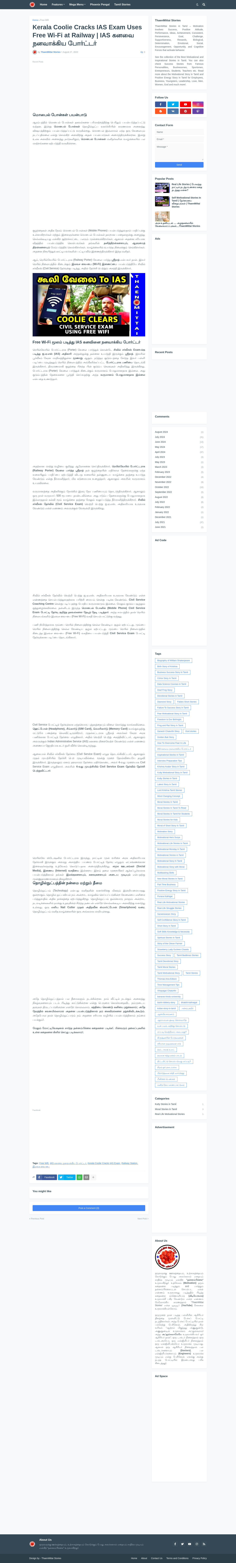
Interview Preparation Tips (169, 760)
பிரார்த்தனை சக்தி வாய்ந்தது (170, 1073)
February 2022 (179, 507)
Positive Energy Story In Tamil (171, 890)
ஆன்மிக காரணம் (165, 1014)
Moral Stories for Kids (167, 819)
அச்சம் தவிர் (187, 1008)
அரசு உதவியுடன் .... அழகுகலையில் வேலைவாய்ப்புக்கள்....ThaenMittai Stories (177, 224)
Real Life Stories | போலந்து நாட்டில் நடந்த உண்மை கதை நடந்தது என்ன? (187, 187)
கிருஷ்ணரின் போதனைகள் (170, 1038)
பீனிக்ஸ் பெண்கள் (166, 1079)
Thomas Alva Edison (167, 979)
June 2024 (179, 442)
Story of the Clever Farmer (169, 943)
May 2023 (179, 462)
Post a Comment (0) (89, 1208)
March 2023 (179, 467)
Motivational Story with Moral (171, 867)
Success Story (164, 955)
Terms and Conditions (177, 1558)
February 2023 (179, 472)
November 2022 (179, 482)
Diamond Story (164, 702)
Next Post (142, 1219)
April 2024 (179, 452)
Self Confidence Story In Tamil (171, 920)
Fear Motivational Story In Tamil (172, 713)
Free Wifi (44, 20)
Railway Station (129, 1163)
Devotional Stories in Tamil (169, 696)
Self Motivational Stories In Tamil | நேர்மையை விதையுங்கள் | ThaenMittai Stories (186, 202)
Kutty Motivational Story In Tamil (172, 772)
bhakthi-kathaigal (189, 1002)
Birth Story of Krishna (167, 666)
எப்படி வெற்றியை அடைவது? (172, 1032)
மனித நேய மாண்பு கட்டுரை (171, 1085)
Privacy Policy (199, 1558)
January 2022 (179, 512)
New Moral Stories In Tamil (170, 878)
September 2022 (179, 492)
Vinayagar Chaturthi (166, 990)
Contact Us (156, 1558)
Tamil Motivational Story (168, 973)
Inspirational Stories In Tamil (170, 755)
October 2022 (179, 487)
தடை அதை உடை (166, 1049)
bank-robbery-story (166, 1002)
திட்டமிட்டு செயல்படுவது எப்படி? (174, 1061)
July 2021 (179, 522)
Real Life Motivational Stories (171, 902)
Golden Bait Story (165, 737)
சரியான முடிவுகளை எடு (169, 1043)
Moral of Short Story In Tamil (170, 825)
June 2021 (179, 527)
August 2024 (179, 432)
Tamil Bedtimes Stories (187, 955)
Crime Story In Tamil (167, 678)
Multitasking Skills (165, 872)
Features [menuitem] (57, 4)
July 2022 (179, 502)
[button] (197, 5)
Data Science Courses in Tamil (171, 684)
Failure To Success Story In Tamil (173, 707)
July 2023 (179, 457)
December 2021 (179, 517)
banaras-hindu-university (169, 996)
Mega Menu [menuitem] (76, 4)
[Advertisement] (89, 87)
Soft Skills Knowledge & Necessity (173, 931)
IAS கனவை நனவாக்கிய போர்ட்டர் (68, 1163)
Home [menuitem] (43, 4)
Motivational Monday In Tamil (171, 849)
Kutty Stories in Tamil (167, 778)
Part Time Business (166, 884)
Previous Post (37, 1219)
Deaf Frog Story (164, 690)
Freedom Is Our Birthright (169, 719)
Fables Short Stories (187, 702)
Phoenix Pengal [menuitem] (100, 4)
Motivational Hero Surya (168, 837)
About (144, 1558)
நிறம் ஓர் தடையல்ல (167, 1067)
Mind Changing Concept (168, 796)
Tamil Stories (192, 973)
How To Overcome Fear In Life (171, 743)
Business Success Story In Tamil (172, 672)
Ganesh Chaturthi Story (168, 731)
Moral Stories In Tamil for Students (173, 814)
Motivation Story (165, 831)
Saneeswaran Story (166, 914)
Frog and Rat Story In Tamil (170, 725)
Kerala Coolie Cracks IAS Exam (104, 1163)
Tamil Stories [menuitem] (122, 4)
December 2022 (179, 477)
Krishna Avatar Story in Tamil (171, 766)
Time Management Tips (168, 985)
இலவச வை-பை (41, 1166)
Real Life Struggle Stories (169, 908)
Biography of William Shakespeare (173, 660)
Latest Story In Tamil (167, 784)
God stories (190, 731)
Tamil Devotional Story (167, 961)
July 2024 (179, 437)
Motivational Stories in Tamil (170, 855)
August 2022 (179, 497)
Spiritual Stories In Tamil (168, 937)
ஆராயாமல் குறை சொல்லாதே (172, 1020)
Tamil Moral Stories (166, 967)
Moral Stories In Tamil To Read (171, 808)
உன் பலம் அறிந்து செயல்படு (171, 1026)
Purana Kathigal (165, 896)
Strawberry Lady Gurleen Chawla (173, 949)
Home (35, 20)
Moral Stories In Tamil (167, 802)
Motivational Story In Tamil (169, 861)
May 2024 (179, 447)
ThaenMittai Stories (51, 1558)
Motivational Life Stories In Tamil (172, 843)
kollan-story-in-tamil (166, 1008)
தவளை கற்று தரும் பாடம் (169, 1055)
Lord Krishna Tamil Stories (169, 790)
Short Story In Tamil (166, 926)
